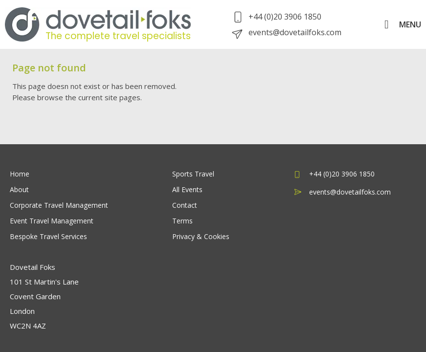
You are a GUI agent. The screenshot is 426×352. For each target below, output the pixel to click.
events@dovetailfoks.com (287, 32)
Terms (182, 220)
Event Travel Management (51, 220)
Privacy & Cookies (200, 236)
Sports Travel (193, 173)
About (19, 189)
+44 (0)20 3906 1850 (277, 16)
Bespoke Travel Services (48, 236)
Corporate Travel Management (59, 205)
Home (19, 173)
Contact (184, 205)
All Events (187, 189)
